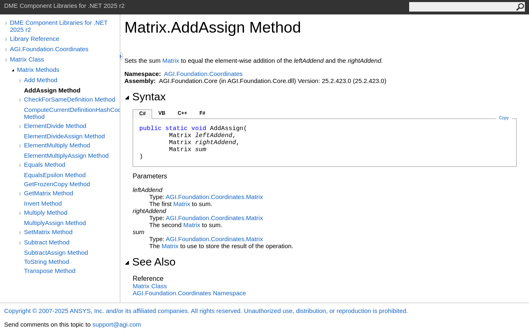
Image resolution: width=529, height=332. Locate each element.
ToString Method (46, 261)
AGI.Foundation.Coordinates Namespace (189, 292)
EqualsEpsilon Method (55, 174)
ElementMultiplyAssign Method (66, 155)
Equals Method (44, 164)
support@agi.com (116, 324)
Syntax (145, 96)
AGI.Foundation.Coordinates (49, 48)
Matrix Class (27, 59)
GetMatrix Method (48, 193)
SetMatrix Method (48, 231)
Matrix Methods (38, 69)
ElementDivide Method (55, 125)
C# (142, 113)
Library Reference (34, 38)
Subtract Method (46, 242)
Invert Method (43, 203)
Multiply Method (45, 212)
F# (202, 113)
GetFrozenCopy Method (57, 183)
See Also (150, 262)
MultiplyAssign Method (55, 222)
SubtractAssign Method (56, 252)
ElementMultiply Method (57, 145)
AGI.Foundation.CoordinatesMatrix (214, 196)
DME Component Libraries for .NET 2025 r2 (58, 26)
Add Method (40, 79)
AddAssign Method (52, 90)
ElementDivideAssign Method (64, 136)
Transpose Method (50, 270)
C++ (182, 113)
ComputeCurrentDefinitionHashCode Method (72, 113)
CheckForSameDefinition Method (69, 99)
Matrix (170, 60)
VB (161, 113)
